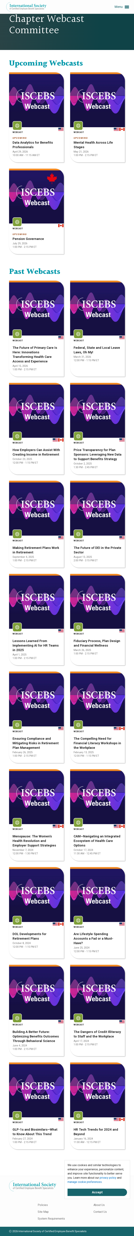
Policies (43, 1205)
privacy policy (108, 1177)
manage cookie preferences (85, 1182)
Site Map (43, 1211)
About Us (99, 1205)
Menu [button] (121, 7)
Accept (97, 1192)
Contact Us (100, 1211)
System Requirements (51, 1218)
